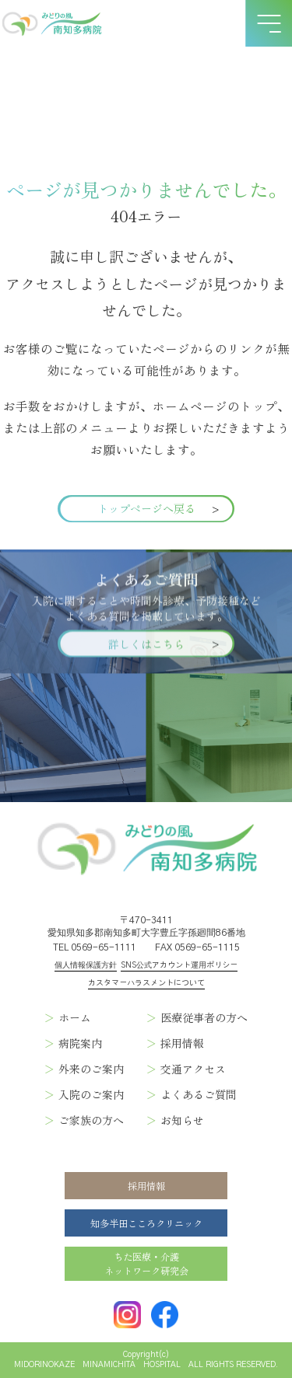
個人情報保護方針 (86, 965)
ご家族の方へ (91, 1120)
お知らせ (182, 1120)
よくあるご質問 (198, 1094)
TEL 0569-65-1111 (94, 947)
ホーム (74, 1017)
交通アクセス (193, 1068)
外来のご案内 (91, 1068)
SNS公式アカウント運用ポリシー (179, 965)
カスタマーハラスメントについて (146, 983)
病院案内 (80, 1043)
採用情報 (182, 1043)
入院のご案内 (91, 1094)
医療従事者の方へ (204, 1017)
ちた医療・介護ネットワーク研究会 (146, 1264)
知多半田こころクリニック (146, 1223)
